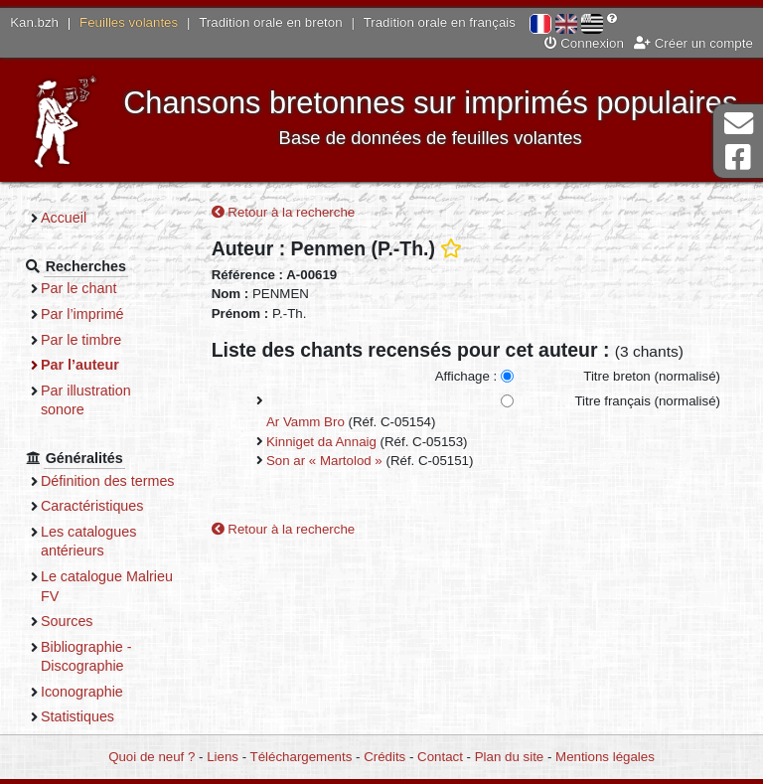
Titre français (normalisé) (647, 400)
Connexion (584, 43)
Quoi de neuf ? (151, 756)
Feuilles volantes (128, 22)
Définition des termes (108, 481)
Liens (222, 756)
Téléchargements (301, 756)
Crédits (384, 756)
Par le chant (78, 288)
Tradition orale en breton (270, 22)
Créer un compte (693, 43)
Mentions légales (605, 756)
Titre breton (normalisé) (651, 376)
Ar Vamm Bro (305, 421)
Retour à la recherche (284, 212)
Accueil (63, 218)
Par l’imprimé (82, 314)
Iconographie (82, 692)
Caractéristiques (92, 506)
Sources (67, 621)
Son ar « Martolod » (324, 460)
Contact (440, 756)
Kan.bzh (34, 22)
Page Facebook (738, 157)
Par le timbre (81, 340)
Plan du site (509, 756)
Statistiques (77, 716)
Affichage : (466, 376)
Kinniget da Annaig (321, 441)
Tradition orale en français (440, 22)
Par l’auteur (80, 365)
